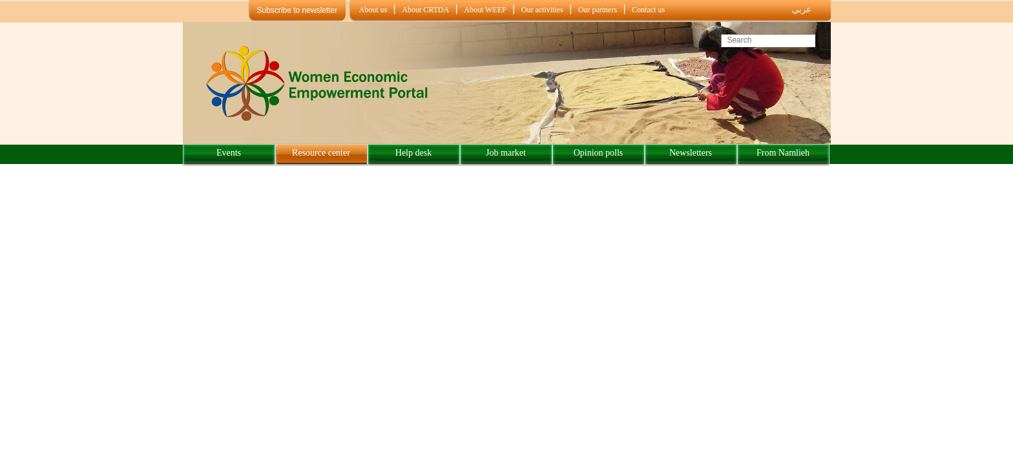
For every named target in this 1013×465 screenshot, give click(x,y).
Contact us (648, 9)
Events (228, 153)
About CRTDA (425, 9)
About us (373, 9)
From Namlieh (783, 153)
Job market (506, 153)
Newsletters (690, 153)
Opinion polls (598, 153)
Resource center (321, 153)
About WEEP (485, 9)
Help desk (413, 153)
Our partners (597, 9)
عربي (801, 9)
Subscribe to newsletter (297, 10)
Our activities (542, 9)
